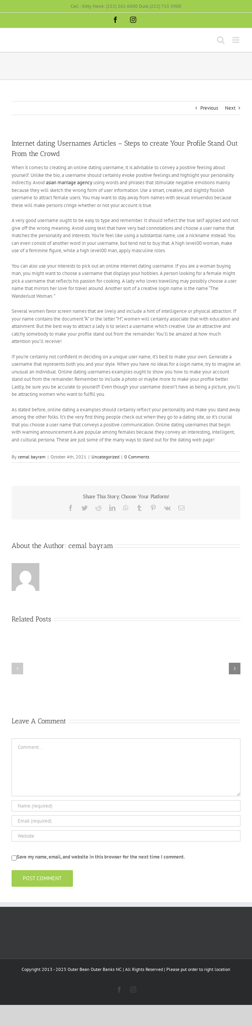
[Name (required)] (126, 805)
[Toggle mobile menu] (236, 40)
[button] (17, 668)
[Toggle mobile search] (221, 40)
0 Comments (136, 457)
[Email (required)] (126, 820)
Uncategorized (105, 457)
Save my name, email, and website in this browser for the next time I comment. (101, 857)
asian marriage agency (69, 182)
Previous (209, 108)
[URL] (126, 836)
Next (230, 108)
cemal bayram (32, 457)
